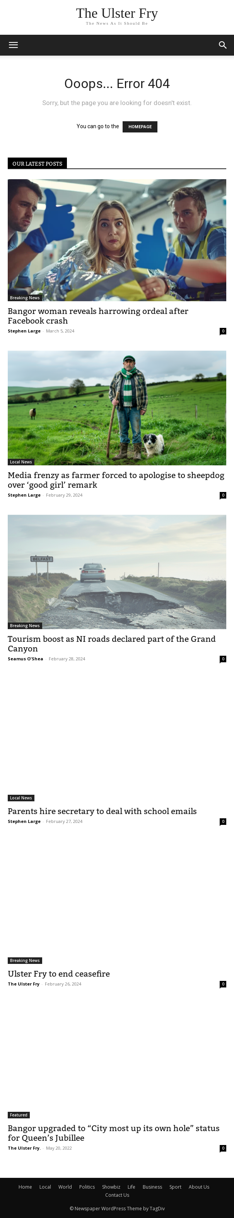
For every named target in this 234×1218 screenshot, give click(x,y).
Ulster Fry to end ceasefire (59, 974)
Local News (21, 462)
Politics (87, 1187)
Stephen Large (24, 331)
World (65, 1187)
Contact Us (117, 1195)
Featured (18, 1115)
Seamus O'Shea (25, 659)
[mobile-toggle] (13, 45)
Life (131, 1187)
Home (25, 1187)
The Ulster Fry (23, 984)
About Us (199, 1187)
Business (152, 1187)
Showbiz (111, 1187)
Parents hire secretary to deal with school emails (102, 811)
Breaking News (25, 297)
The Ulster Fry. (24, 1148)
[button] (223, 45)
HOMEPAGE (140, 126)
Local (45, 1187)
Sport (175, 1187)
